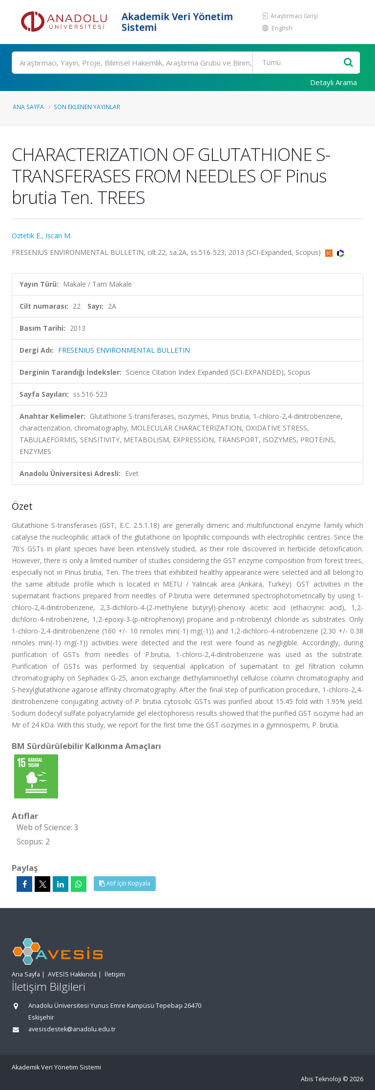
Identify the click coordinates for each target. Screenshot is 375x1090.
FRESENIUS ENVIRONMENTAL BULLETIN (124, 350)
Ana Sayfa (28, 107)
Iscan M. (58, 235)
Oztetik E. (27, 235)
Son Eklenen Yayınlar (87, 107)
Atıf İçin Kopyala (124, 883)
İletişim (114, 974)
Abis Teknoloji (321, 1079)
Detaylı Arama (333, 82)
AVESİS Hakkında (72, 974)
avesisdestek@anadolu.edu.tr (72, 1029)
